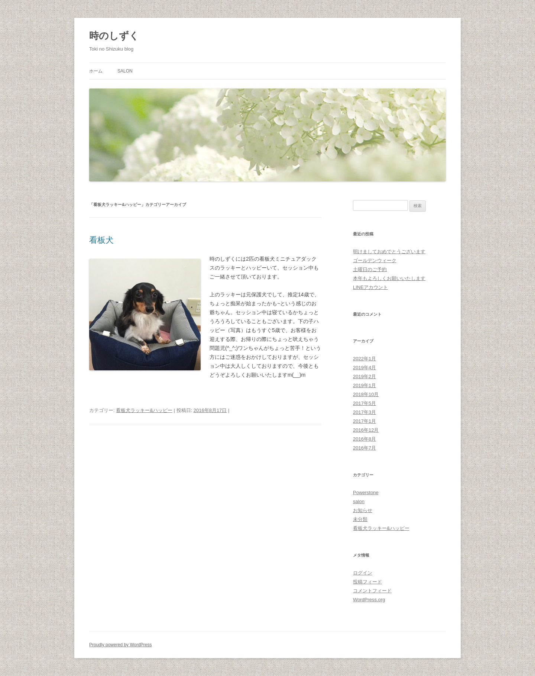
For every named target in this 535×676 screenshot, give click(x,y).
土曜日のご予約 (370, 269)
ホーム (96, 71)
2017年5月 (364, 403)
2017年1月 (364, 421)
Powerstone (366, 492)
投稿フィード (367, 582)
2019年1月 (364, 385)
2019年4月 (364, 367)
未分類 (360, 519)
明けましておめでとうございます (389, 251)
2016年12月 (366, 430)
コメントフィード (372, 590)
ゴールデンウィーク (374, 260)
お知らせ (362, 510)
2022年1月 (364, 358)
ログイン (362, 573)
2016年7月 (364, 448)
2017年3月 (364, 412)
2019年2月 (364, 376)
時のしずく (114, 35)
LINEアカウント (370, 287)
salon (125, 71)
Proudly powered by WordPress (120, 644)
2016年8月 (364, 439)
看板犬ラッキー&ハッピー (144, 410)
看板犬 (101, 240)
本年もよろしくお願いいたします (389, 278)
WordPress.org (369, 599)
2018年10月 (366, 394)
